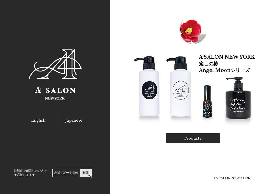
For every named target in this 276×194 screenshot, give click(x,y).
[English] (38, 120)
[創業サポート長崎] (66, 173)
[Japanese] (74, 120)
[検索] (86, 173)
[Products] (193, 138)
